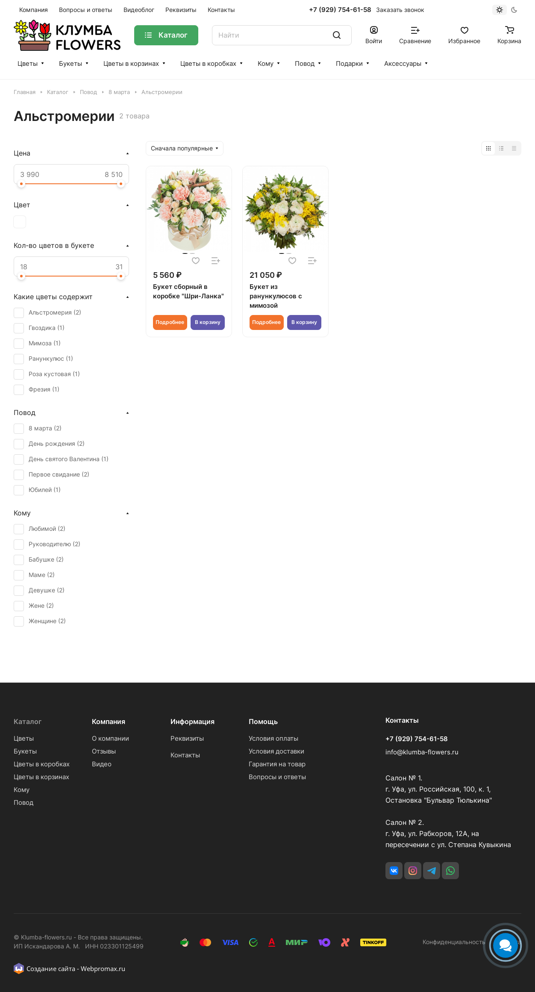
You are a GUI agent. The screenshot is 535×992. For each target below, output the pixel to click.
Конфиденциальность (454, 941)
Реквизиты (187, 738)
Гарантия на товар (277, 764)
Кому (265, 63)
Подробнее (170, 322)
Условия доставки (276, 751)
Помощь (263, 721)
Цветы (28, 63)
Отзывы (104, 751)
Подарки (349, 63)
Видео (102, 764)
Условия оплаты (273, 738)
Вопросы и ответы (277, 777)
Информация (192, 721)
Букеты (70, 63)
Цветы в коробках (208, 63)
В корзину (207, 322)
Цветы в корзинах (131, 63)
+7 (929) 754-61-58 (340, 10)
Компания (108, 721)
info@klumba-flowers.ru (422, 752)
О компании (110, 738)
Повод (305, 63)
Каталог (27, 721)
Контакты (185, 755)
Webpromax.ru (103, 968)
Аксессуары (402, 63)
